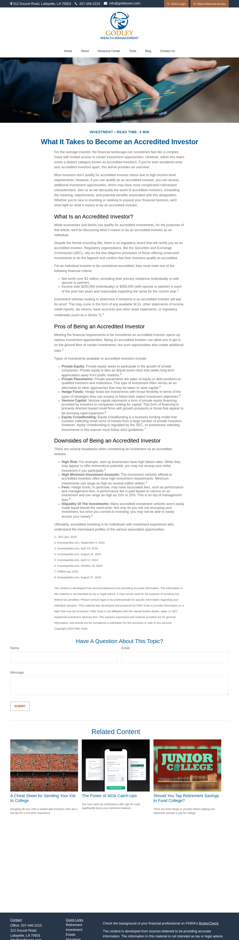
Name (14, 648)
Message (17, 672)
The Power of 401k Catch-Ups (109, 795)
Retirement (74, 925)
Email (125, 648)
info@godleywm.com (122, 3)
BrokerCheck (208, 923)
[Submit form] (20, 706)
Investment (74, 930)
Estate (70, 934)
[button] (68, 51)
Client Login (176, 3)
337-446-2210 (87, 4)
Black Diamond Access (209, 3)
